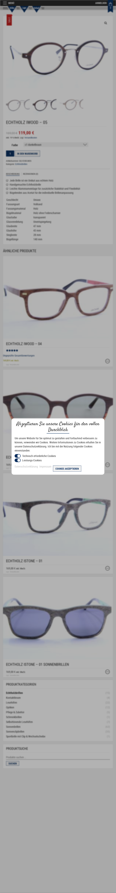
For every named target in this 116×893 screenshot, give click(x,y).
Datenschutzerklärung (26, 466)
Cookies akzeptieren (67, 468)
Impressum (45, 466)
